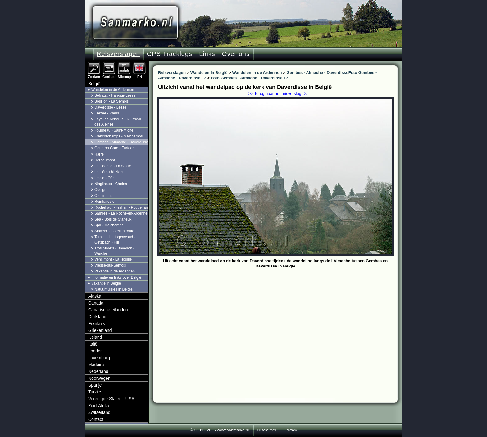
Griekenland (100, 330)
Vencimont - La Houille (113, 259)
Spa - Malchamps (108, 225)
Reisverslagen (118, 53)
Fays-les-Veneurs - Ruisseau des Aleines (118, 122)
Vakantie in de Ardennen (114, 271)
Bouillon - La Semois (111, 101)
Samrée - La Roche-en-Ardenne (121, 213)
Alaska (94, 296)
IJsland (95, 337)
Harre (99, 154)
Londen (95, 350)
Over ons (236, 53)
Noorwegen (99, 378)
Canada (95, 302)
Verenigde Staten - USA (111, 398)
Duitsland (97, 316)
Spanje (95, 385)
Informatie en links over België (116, 277)
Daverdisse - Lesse (110, 107)
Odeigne (101, 190)
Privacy (290, 430)
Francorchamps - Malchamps (118, 136)
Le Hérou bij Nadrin (110, 172)
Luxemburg (99, 357)
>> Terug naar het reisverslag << (277, 93)
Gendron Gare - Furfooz (114, 148)
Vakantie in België (106, 283)
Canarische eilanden (108, 309)
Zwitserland (99, 412)
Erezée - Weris (106, 113)
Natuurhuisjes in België (113, 289)
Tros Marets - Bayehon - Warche (114, 251)
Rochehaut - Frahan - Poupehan (121, 207)
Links (207, 53)
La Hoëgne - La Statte (112, 166)
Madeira (96, 364)
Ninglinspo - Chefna (110, 184)
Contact (95, 419)
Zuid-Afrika (98, 405)
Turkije (94, 391)
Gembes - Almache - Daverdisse (121, 142)
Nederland (98, 371)
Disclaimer (266, 430)
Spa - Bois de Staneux (112, 219)
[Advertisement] (280, 316)
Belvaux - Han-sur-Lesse (114, 95)
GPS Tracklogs (169, 53)
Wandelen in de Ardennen (112, 89)
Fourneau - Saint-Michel (114, 130)
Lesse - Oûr (104, 178)
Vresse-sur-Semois (110, 265)
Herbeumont (104, 160)
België (94, 83)
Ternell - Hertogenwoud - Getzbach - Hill (114, 239)
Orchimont (103, 195)
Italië (93, 344)
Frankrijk (96, 323)
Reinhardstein (105, 201)
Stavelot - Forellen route (114, 231)
